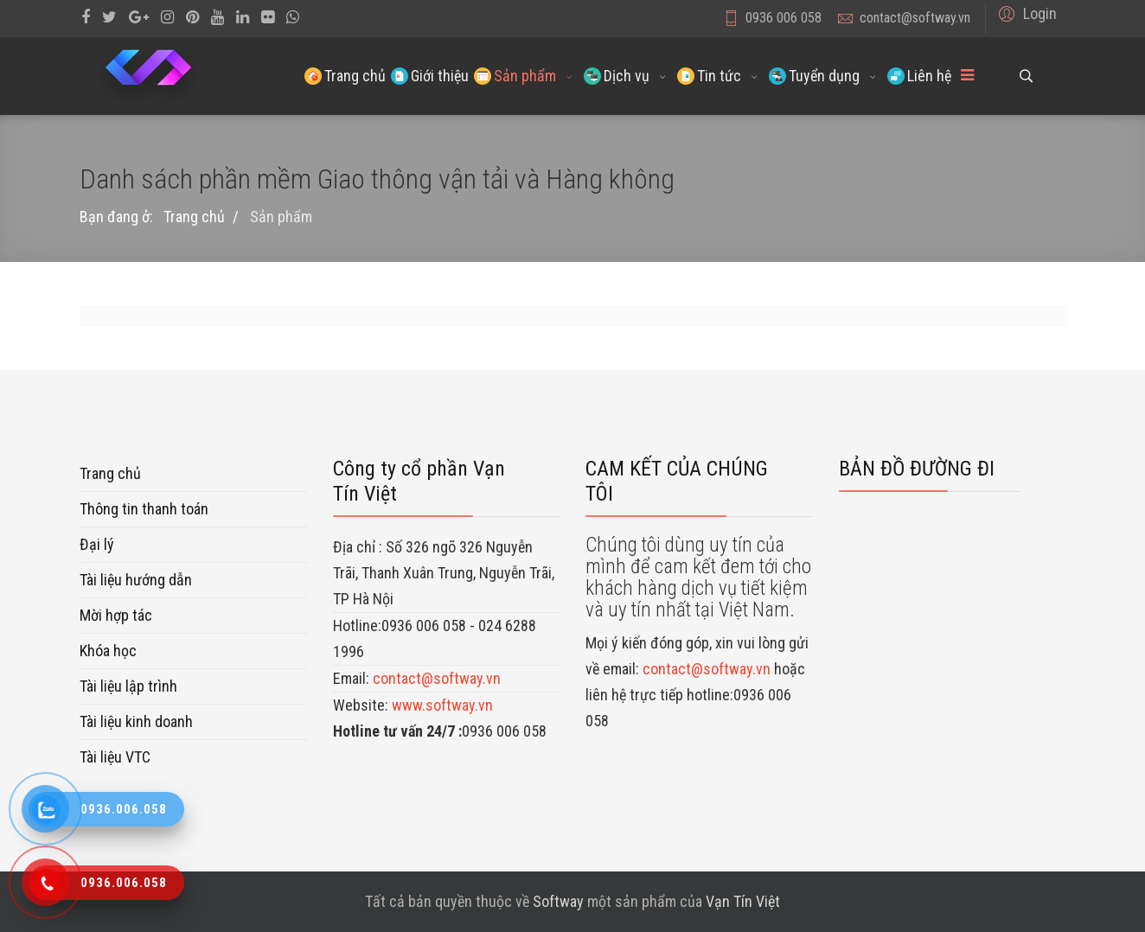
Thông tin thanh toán (144, 509)
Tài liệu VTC (115, 757)
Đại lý (97, 544)
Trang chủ (110, 473)
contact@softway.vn (915, 18)
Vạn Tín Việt (743, 901)
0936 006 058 (783, 18)
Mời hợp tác (116, 615)
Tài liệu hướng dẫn (136, 580)
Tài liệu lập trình (128, 686)
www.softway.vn (442, 705)
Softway (558, 901)
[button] (1025, 13)
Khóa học (108, 651)
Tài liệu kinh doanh (136, 721)
